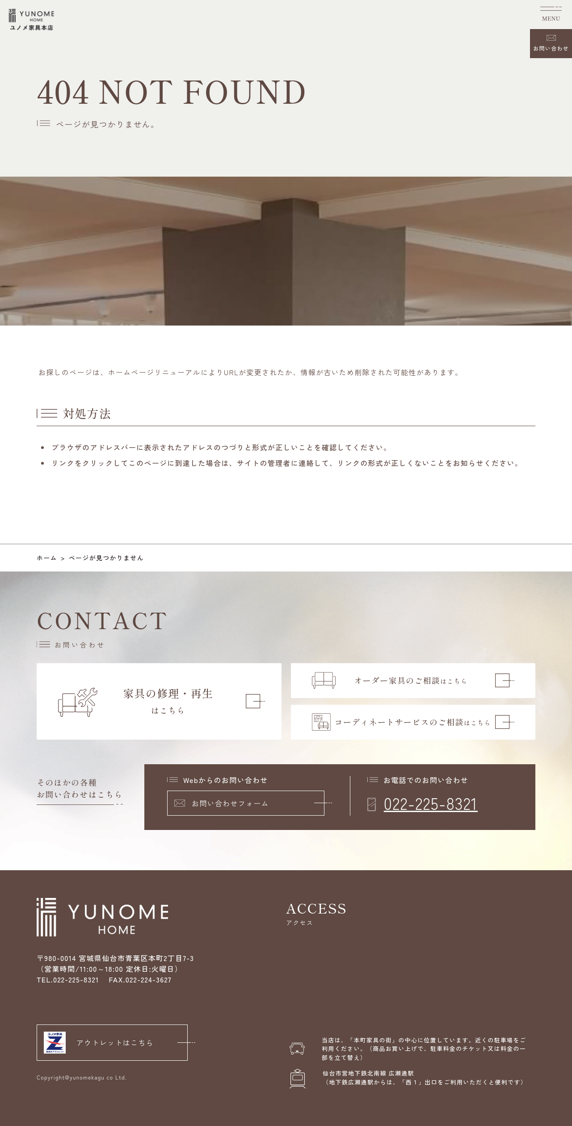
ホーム (47, 557)
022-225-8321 (431, 802)
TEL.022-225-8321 (68, 979)
